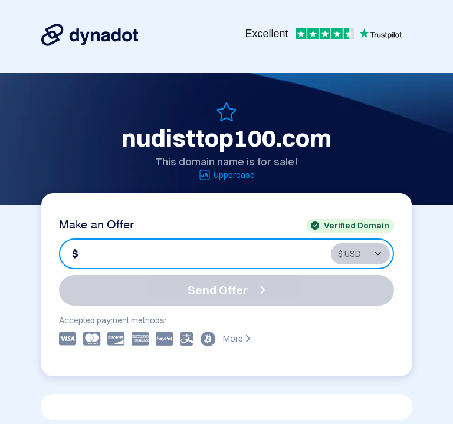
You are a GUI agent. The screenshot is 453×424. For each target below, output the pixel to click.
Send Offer (226, 290)
